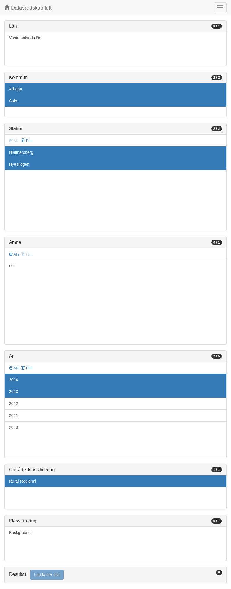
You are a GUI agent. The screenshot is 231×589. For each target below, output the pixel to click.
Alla (14, 254)
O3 (12, 266)
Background (20, 532)
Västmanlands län (25, 37)
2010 (13, 427)
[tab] (115, 575)
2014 (13, 379)
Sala (13, 101)
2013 (13, 391)
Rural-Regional (22, 481)
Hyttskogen (19, 164)
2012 (13, 403)
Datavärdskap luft (28, 8)
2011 (13, 415)
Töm (27, 141)
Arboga (15, 89)
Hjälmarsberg (21, 152)
